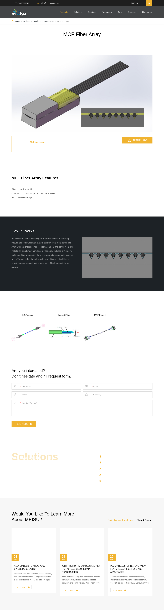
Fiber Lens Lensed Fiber (117, 481)
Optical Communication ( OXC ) (118, 463)
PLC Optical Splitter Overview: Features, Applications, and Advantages (128, 569)
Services (92, 12)
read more (24, 424)
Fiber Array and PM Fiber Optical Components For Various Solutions (37, 463)
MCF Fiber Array (63, 21)
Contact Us (147, 12)
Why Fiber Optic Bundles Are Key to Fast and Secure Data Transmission (81, 569)
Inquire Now (137, 140)
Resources (107, 12)
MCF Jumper (28, 315)
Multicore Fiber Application (116, 470)
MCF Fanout (100, 315)
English (135, 3)
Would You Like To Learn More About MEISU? (43, 516)
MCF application (37, 142)
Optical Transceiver (112, 476)
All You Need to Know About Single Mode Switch (30, 567)
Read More (23, 587)
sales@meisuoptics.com (48, 3)
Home (17, 21)
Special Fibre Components (43, 21)
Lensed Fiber (64, 315)
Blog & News (144, 520)
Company (131, 12)
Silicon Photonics (111, 457)
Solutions (78, 12)
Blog (119, 12)
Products (64, 12)
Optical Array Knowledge (120, 520)
